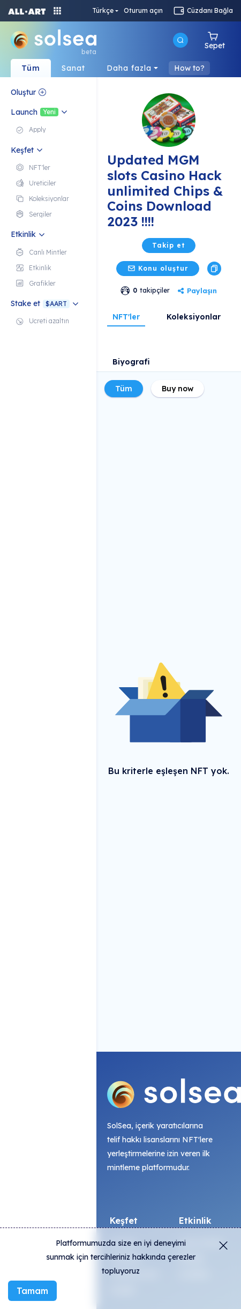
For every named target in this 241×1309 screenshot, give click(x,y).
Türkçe (103, 11)
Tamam (32, 1290)
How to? (189, 68)
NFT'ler (126, 317)
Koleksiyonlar (194, 317)
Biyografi (131, 362)
